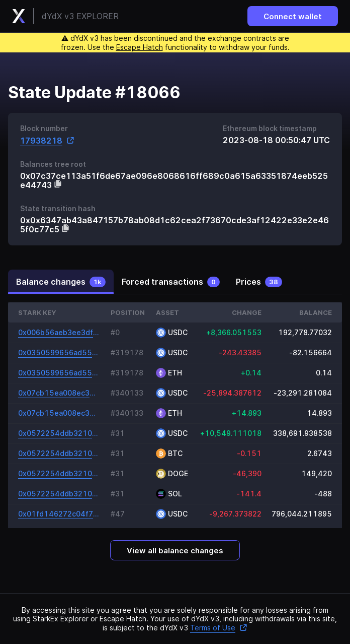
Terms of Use (218, 627)
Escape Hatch (139, 47)
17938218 (47, 140)
